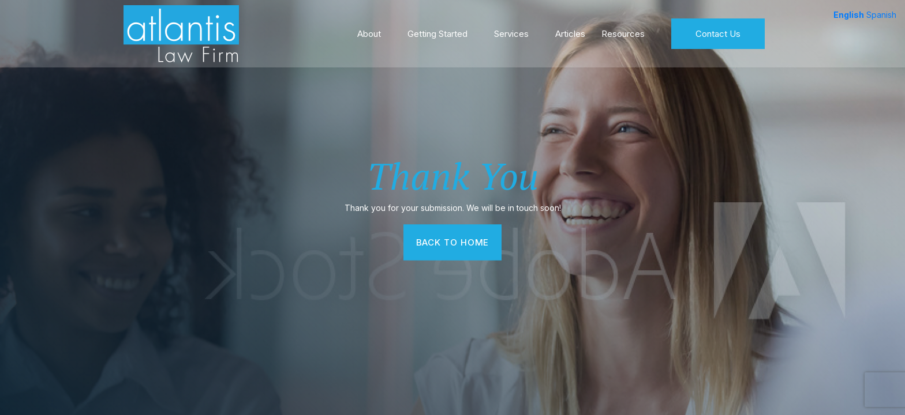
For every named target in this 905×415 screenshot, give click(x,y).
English (848, 15)
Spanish (881, 15)
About (369, 31)
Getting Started (437, 31)
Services (511, 31)
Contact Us (718, 31)
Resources (623, 31)
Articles (570, 31)
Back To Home (452, 241)
